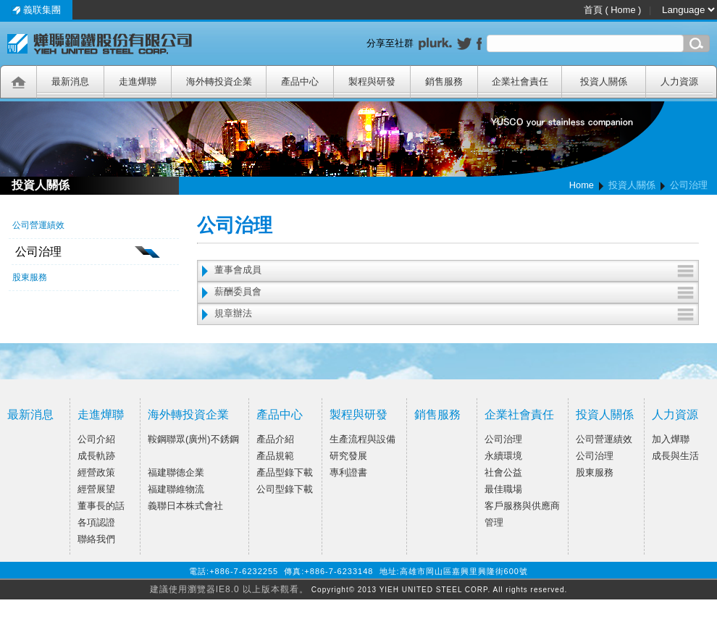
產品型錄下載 (284, 472)
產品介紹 (275, 439)
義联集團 (37, 9)
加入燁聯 (670, 439)
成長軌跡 (96, 455)
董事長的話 (101, 505)
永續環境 (503, 455)
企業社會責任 (519, 414)
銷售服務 (437, 414)
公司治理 (503, 439)
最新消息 (30, 414)
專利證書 (348, 472)
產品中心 (279, 414)
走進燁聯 (100, 414)
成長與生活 (675, 455)
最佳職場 (503, 489)
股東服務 (594, 472)
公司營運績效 (604, 439)
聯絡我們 (96, 539)
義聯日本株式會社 (185, 505)
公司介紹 (96, 439)
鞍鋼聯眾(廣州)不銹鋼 (193, 439)
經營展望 (96, 489)
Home (581, 185)
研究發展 (348, 455)
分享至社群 (392, 43)
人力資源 (675, 414)
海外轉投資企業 (188, 414)
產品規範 (275, 455)
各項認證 (96, 522)
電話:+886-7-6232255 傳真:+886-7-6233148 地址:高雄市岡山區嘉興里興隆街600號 (358, 571)
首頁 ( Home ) (614, 9)
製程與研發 (358, 414)
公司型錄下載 (284, 489)
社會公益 (503, 472)
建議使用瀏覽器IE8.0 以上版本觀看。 (229, 589)
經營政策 (96, 472)
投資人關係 (605, 414)
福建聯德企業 (176, 472)
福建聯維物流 (176, 489)
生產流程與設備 (362, 439)
